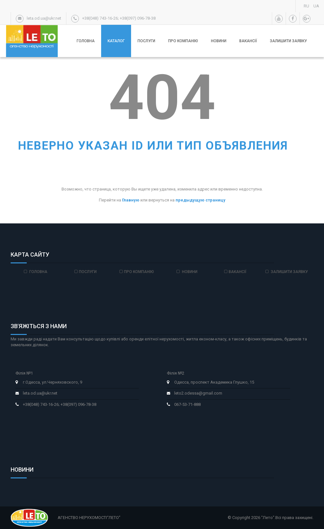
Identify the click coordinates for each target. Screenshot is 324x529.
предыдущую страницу (200, 200)
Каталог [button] (116, 41)
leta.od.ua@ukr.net (40, 393)
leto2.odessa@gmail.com (198, 393)
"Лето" (267, 517)
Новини (218, 41)
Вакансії (248, 41)
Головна (86, 41)
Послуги (146, 41)
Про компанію (183, 41)
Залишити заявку (288, 41)
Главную (130, 200)
